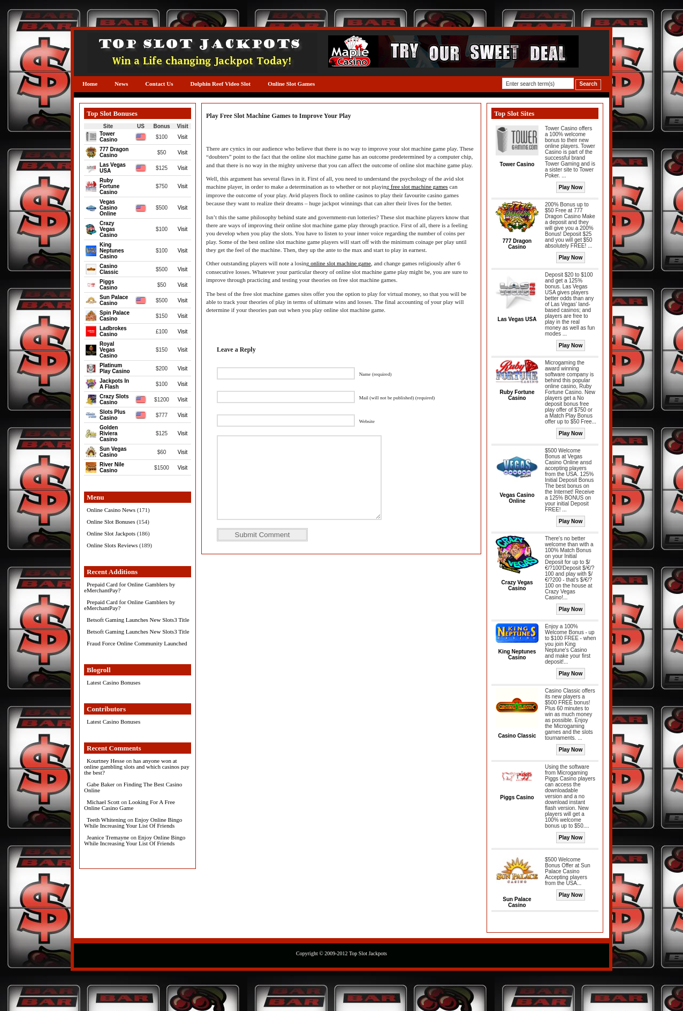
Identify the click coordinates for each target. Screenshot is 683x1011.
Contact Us (159, 83)
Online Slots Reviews (112, 545)
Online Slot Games (291, 83)
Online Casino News (111, 510)
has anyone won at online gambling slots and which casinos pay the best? (136, 766)
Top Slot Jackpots (368, 953)
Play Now (570, 187)
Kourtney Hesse (106, 760)
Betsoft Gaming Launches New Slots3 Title (138, 619)
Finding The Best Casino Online (133, 787)
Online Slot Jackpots (111, 533)
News (121, 83)
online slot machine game (339, 263)
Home (89, 83)
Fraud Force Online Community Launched (137, 643)
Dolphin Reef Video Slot (220, 83)
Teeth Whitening (106, 819)
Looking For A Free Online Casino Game (129, 805)
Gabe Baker (101, 784)
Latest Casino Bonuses (113, 682)
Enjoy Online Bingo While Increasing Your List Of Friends (133, 822)
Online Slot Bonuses (111, 521)
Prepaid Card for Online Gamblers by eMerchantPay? (129, 587)
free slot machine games (418, 186)
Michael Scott (103, 802)
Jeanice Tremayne (108, 837)
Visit (183, 137)
